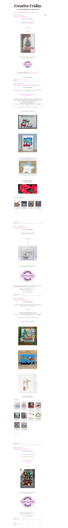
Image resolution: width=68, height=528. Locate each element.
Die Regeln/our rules (34, 12)
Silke (27, 131)
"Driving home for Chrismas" (32, 73)
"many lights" (32, 513)
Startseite (14, 12)
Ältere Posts (40, 522)
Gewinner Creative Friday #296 (20, 16)
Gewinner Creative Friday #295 (20, 227)
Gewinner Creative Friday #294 (20, 449)
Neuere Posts (15, 522)
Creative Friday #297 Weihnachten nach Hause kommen (26, 85)
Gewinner (16, 80)
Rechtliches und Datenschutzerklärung (24, 12)
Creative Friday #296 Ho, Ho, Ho (20, 299)
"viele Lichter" (34, 512)
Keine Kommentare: (24, 79)
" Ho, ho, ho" (34, 288)
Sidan (27, 155)
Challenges (16, 222)
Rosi (27, 467)
